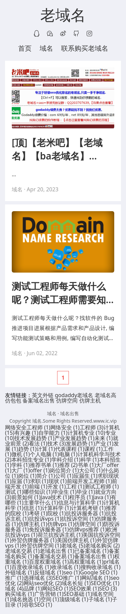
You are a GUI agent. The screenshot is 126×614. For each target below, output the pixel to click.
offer (40, 470)
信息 (33, 508)
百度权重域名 (49, 561)
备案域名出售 (39, 400)
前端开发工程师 (89, 481)
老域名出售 (57, 551)
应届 (20, 481)
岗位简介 (64, 470)
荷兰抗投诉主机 (60, 534)
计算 (46, 449)
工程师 (91, 427)
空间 (50, 599)
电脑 (68, 454)
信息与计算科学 (80, 502)
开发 (56, 486)
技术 (56, 443)
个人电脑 (44, 454)
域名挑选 (26, 599)
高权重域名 (86, 561)
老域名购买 (102, 545)
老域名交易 (22, 551)
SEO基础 (78, 594)
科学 (90, 459)
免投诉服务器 (49, 529)
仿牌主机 (90, 400)
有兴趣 (26, 432)
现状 (57, 481)
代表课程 (69, 449)
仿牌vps (61, 524)
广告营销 (49, 594)
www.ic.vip (105, 421)
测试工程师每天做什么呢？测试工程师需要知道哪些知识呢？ (59, 293)
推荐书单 (44, 465)
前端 (38, 486)
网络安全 (65, 427)
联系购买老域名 (84, 48)
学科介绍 (66, 459)
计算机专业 (86, 432)
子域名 (100, 599)
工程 (75, 486)
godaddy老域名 (74, 395)
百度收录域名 (31, 567)
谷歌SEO (38, 604)
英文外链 (42, 395)
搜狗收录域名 (101, 567)
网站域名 (96, 577)
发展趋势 (80, 443)
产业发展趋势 (74, 438)
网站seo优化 (42, 583)
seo (72, 572)
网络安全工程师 (27, 427)
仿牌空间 (67, 400)
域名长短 (76, 583)
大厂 (20, 470)
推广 (14, 577)
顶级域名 (73, 599)
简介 (46, 475)
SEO (108, 588)
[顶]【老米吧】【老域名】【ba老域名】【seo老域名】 (57, 149)
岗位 (27, 475)
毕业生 (65, 491)
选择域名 (38, 577)
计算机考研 (88, 508)
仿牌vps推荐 (88, 529)
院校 (56, 513)
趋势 (27, 449)
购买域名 (19, 594)
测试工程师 (101, 486)
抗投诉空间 (78, 518)
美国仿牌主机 (77, 540)
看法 (38, 443)
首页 (25, 48)
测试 (14, 491)
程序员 (81, 497)
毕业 (86, 491)
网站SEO (56, 588)
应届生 (85, 475)
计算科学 (56, 508)
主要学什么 (41, 502)
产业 (104, 443)
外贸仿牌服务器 (34, 540)
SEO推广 (67, 577)
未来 (103, 438)
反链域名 (49, 572)
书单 (87, 465)
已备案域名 (91, 551)
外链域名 (19, 572)
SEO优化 (105, 583)
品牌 (33, 588)
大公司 (91, 470)
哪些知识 (38, 491)
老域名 (63, 15)
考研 (38, 513)
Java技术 (55, 497)
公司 (64, 475)
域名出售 (69, 413)
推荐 (68, 465)
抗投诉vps (45, 518)
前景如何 (26, 497)
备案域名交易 (54, 556)
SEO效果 (85, 588)
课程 (93, 449)
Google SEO (98, 572)
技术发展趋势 (34, 438)
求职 (39, 481)
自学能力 (53, 432)
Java (102, 497)
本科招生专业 (31, 459)
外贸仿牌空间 (41, 545)
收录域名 (66, 567)
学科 (20, 465)
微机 (20, 454)
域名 (46, 48)
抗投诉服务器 (86, 513)
